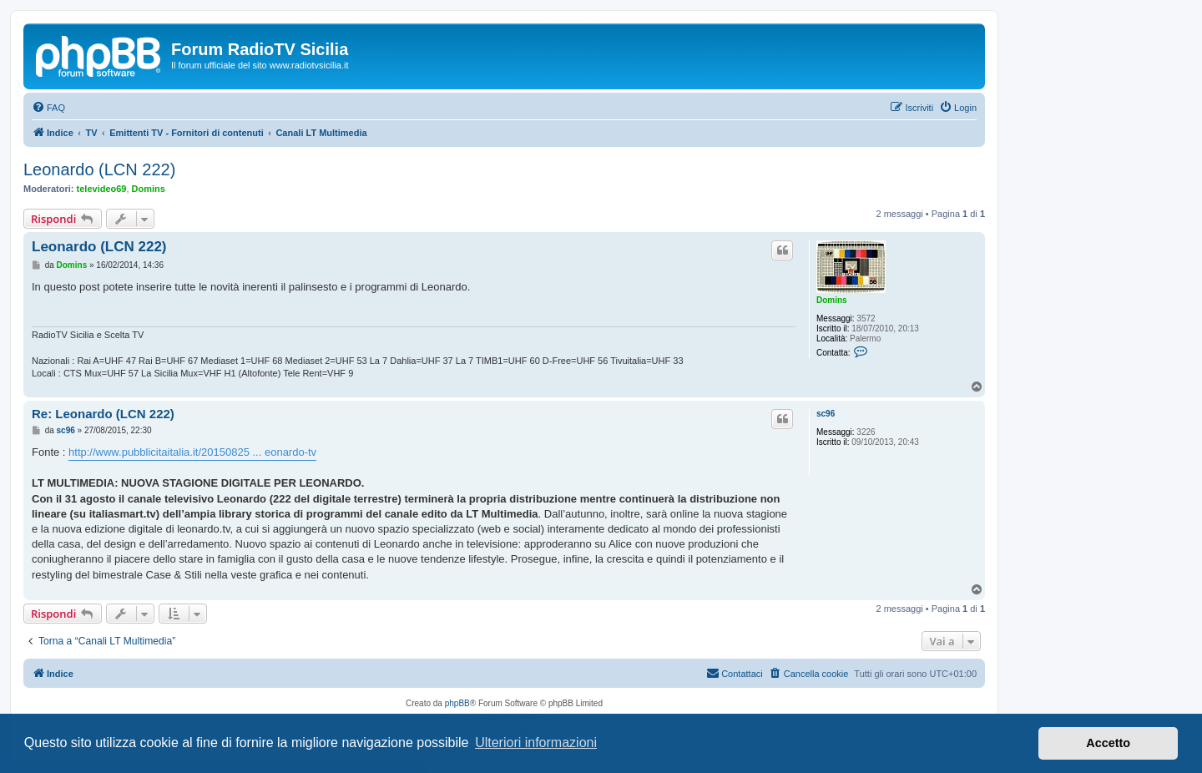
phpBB (457, 703)
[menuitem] (48, 108)
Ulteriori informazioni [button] (536, 742)
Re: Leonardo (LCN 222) (103, 414)
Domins (148, 189)
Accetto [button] (1108, 743)
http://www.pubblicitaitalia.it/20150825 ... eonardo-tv (192, 452)
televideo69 (102, 189)
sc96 (825, 413)
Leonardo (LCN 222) (99, 169)
